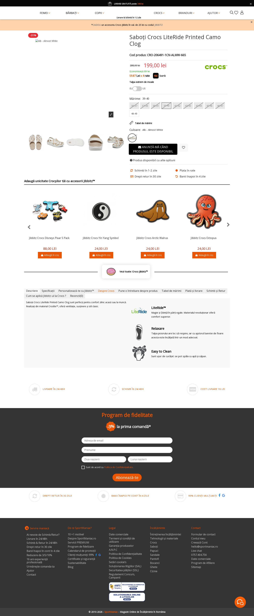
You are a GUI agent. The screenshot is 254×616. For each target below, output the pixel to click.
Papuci (154, 551)
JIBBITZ (159, 24)
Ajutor (30, 570)
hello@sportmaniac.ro (204, 546)
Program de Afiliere (203, 563)
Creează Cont (199, 542)
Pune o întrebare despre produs (138, 291)
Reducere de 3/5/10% (39, 555)
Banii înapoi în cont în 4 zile (43, 551)
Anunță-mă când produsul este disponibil (153, 149)
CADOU (97, 24)
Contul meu (198, 538)
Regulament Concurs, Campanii (122, 576)
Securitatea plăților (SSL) (124, 570)
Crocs (153, 542)
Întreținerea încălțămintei (165, 534)
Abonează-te (127, 477)
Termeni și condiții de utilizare (122, 540)
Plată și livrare (193, 291)
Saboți (154, 546)
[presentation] (27, 227)
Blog (70, 567)
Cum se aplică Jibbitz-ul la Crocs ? (46, 296)
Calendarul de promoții (82, 551)
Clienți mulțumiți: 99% (81, 555)
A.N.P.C (113, 550)
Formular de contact (203, 534)
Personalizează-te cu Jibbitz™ (76, 291)
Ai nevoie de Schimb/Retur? (43, 535)
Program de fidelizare (81, 546)
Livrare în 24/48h (37, 539)
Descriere (32, 291)
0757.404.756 (199, 555)
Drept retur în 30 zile (39, 547)
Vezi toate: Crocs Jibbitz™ (134, 271)
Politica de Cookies (120, 558)
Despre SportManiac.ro (82, 538)
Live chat (196, 551)
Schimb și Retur (216, 291)
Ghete (153, 567)
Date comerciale (118, 534)
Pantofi (154, 559)
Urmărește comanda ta (40, 566)
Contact (31, 574)
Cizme (153, 571)
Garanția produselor (121, 546)
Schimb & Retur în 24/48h (42, 543)
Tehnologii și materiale (164, 538)
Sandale (155, 555)
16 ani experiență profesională (37, 561)
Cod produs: (137, 55)
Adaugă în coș (50, 255)
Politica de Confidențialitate (118, 467)
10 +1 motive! (76, 534)
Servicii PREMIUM (78, 542)
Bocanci (154, 563)
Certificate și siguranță (81, 559)
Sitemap (196, 567)
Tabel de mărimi (171, 291)
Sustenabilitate (77, 563)
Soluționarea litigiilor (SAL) (125, 566)
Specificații (48, 291)
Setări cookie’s (117, 562)
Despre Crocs (106, 291)
